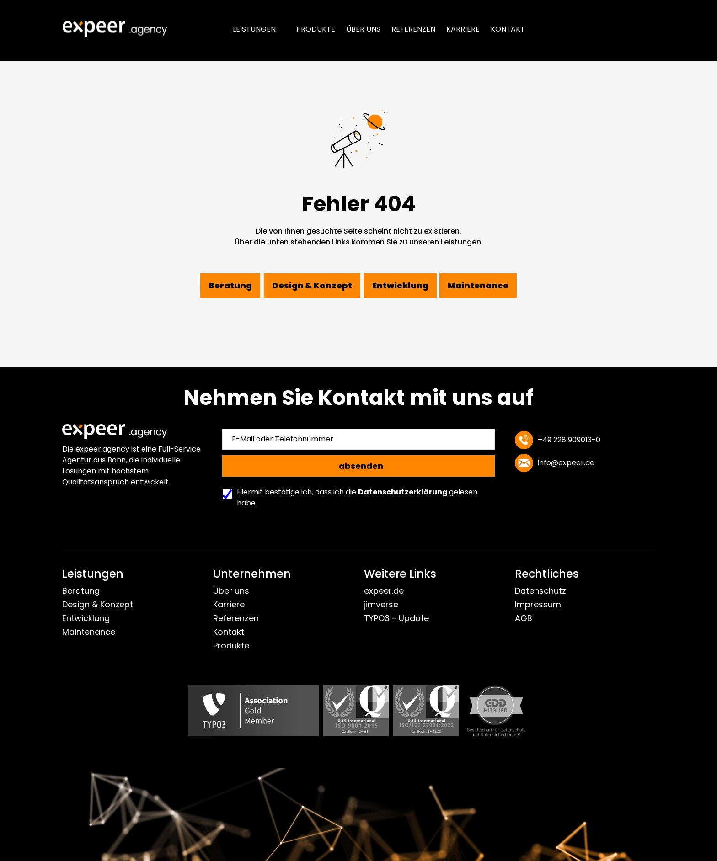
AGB (523, 618)
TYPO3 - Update (396, 618)
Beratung (81, 590)
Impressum (538, 604)
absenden (361, 466)
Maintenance (88, 632)
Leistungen (254, 29)
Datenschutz (540, 590)
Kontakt (508, 29)
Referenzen (413, 29)
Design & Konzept (97, 604)
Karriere (463, 29)
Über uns (363, 29)
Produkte (315, 29)
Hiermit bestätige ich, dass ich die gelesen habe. (352, 497)
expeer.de (384, 590)
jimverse (381, 604)
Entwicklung (86, 618)
